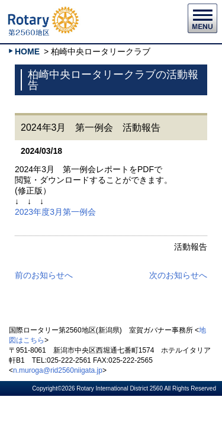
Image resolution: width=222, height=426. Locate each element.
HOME (27, 51)
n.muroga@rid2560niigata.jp (57, 370)
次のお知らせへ (178, 275)
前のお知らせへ (44, 275)
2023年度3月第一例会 (55, 212)
